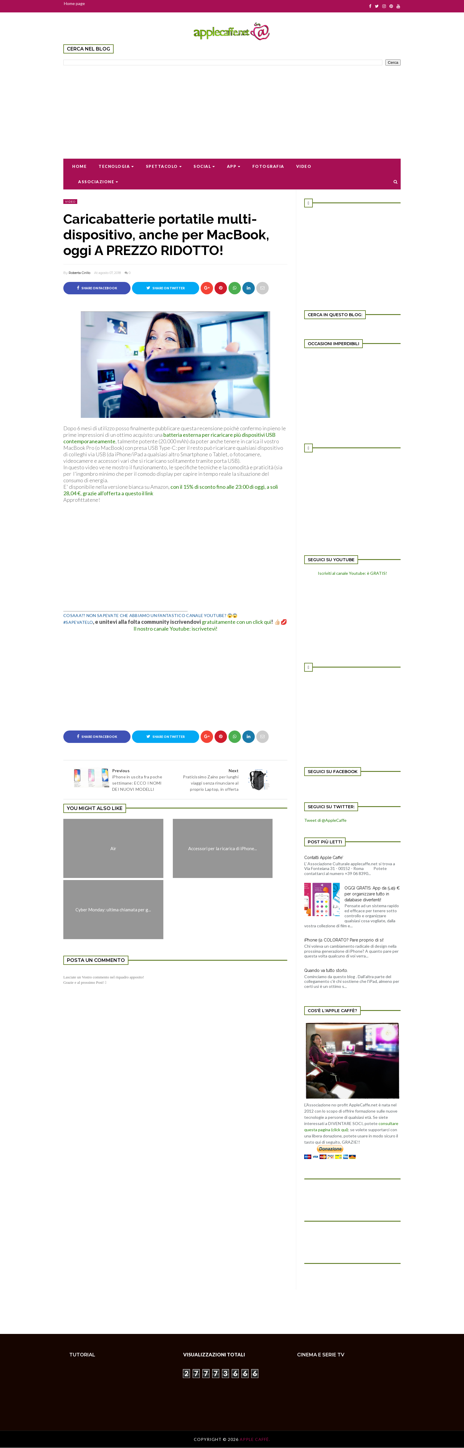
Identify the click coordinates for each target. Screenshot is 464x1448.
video (70, 201)
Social (204, 166)
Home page (74, 3)
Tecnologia (116, 166)
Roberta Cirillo (79, 273)
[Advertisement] (232, 108)
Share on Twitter (165, 288)
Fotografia (268, 166)
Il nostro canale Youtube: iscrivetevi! (175, 628)
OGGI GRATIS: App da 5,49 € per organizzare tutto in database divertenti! (372, 894)
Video (304, 166)
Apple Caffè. (255, 1439)
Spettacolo (164, 166)
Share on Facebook (97, 288)
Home (79, 166)
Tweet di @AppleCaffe (325, 820)
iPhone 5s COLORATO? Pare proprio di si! (344, 940)
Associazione (98, 181)
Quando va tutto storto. (326, 970)
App (234, 166)
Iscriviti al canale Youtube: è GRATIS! (352, 573)
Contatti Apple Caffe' (323, 857)
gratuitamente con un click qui (236, 622)
